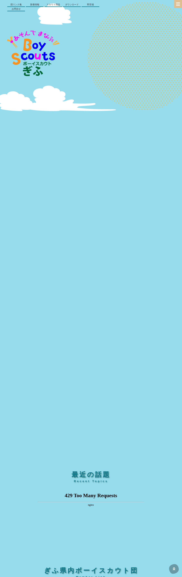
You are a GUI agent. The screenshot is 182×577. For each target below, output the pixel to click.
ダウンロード (72, 4)
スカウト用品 (53, 4)
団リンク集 (16, 4)
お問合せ (16, 9)
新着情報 (34, 4)
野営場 (90, 4)
